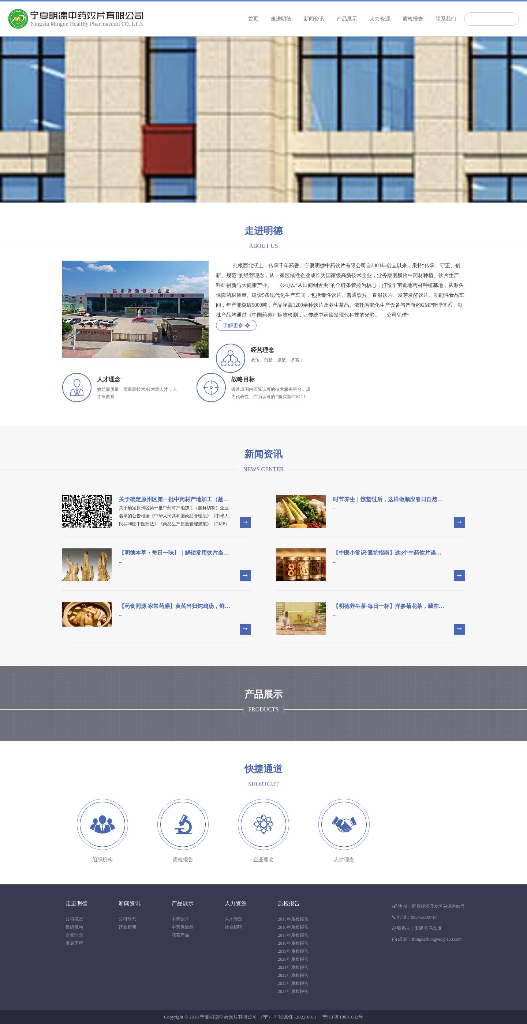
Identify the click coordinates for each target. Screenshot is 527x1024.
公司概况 (74, 919)
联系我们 (446, 19)
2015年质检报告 (293, 919)
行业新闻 (127, 927)
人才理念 (233, 919)
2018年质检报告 (293, 943)
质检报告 (413, 19)
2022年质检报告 (293, 975)
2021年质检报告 (293, 967)
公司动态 (127, 919)
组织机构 (74, 927)
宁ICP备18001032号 (342, 1017)
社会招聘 (233, 927)
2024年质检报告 (293, 991)
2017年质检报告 (293, 935)
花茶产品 (180, 935)
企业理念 (74, 935)
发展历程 (74, 943)
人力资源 (380, 19)
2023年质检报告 (293, 983)
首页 (253, 19)
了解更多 (236, 325)
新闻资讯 (314, 19)
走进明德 (281, 19)
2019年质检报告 (293, 951)
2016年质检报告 (293, 927)
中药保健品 (183, 927)
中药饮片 (180, 919)
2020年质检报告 (293, 959)
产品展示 (347, 19)
